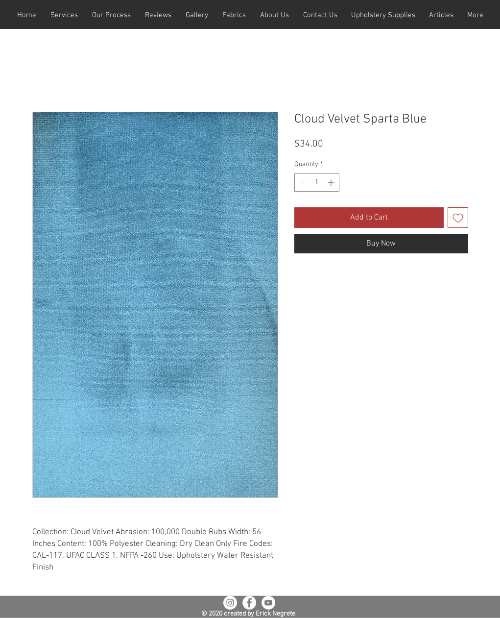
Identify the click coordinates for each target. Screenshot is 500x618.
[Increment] (332, 182)
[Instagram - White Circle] (230, 603)
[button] (64, 15)
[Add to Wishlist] (458, 217)
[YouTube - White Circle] (268, 603)
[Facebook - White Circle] (249, 603)
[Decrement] (302, 182)
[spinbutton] (317, 182)
